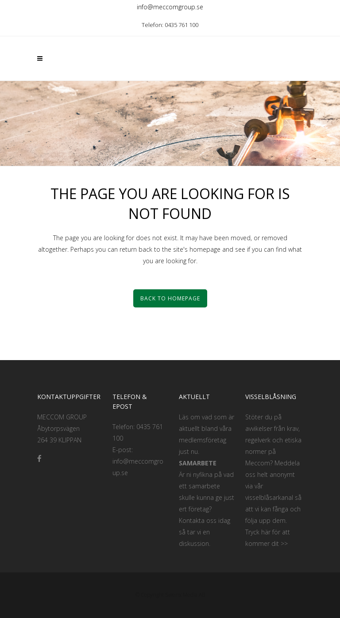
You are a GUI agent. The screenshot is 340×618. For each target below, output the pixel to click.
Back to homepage (170, 298)
